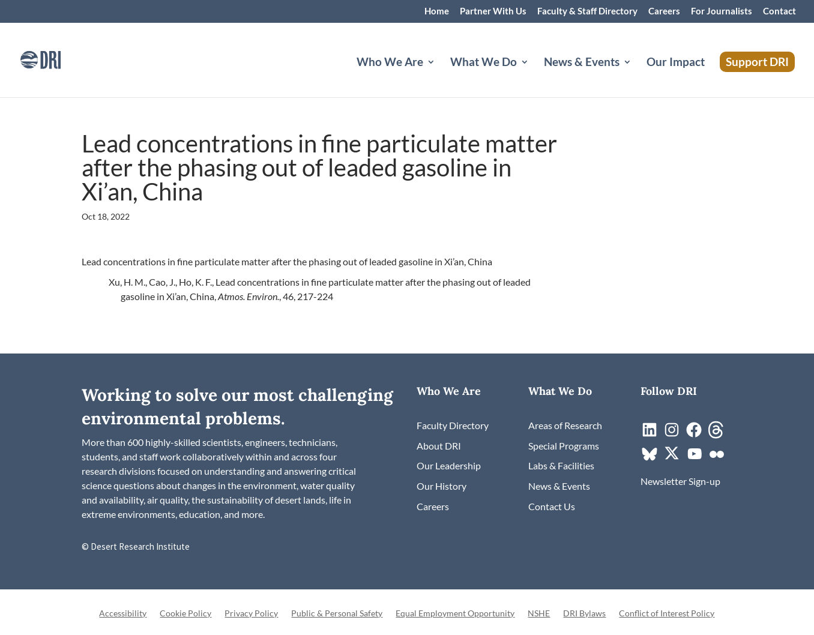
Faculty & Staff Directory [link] (587, 11)
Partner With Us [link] (493, 11)
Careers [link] (664, 11)
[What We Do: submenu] (534, 76)
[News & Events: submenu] (637, 76)
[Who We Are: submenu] (441, 76)
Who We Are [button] (390, 63)
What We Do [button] (483, 63)
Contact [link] (779, 11)
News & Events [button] (582, 63)
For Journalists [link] (721, 11)
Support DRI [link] (757, 61)
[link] (57, 58)
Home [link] (436, 11)
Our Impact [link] (676, 63)
